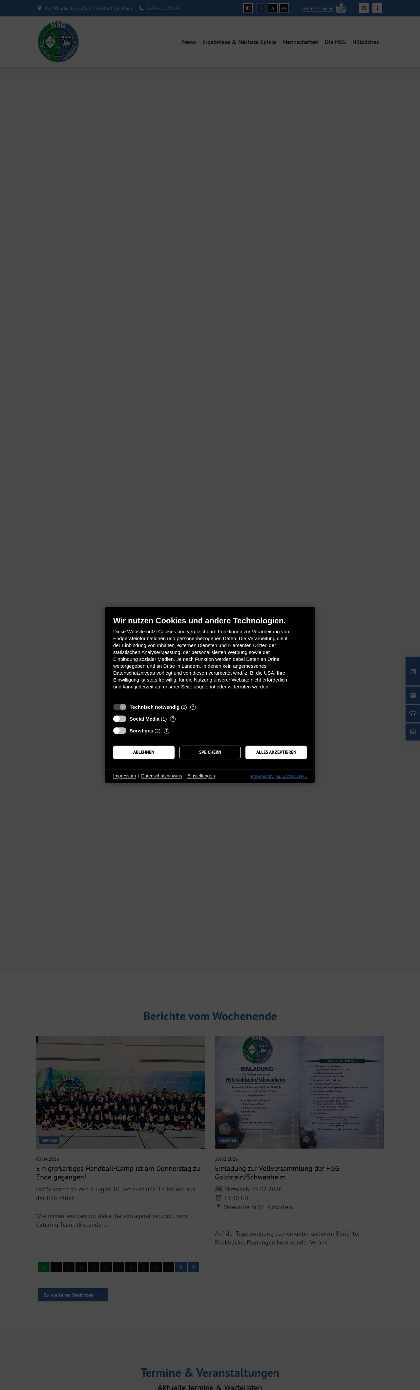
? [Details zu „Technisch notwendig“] (193, 707)
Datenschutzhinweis (161, 775)
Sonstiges (141, 730)
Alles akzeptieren (276, 752)
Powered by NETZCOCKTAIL (279, 776)
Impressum (124, 775)
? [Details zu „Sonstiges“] (167, 730)
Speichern (210, 752)
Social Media (144, 719)
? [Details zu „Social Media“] (173, 719)
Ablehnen (143, 752)
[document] (210, 658)
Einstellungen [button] (201, 775)
